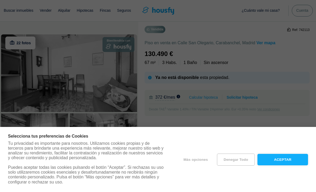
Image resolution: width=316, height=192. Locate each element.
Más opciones (195, 160)
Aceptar (283, 160)
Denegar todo (236, 160)
